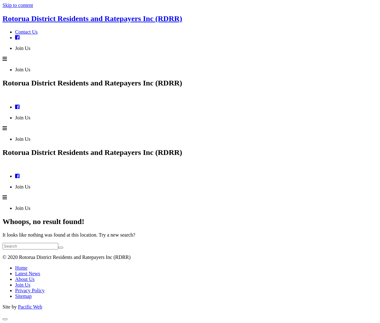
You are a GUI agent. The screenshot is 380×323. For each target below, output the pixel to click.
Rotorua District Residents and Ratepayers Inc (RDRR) (92, 18)
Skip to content (18, 5)
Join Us (22, 48)
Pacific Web (30, 306)
